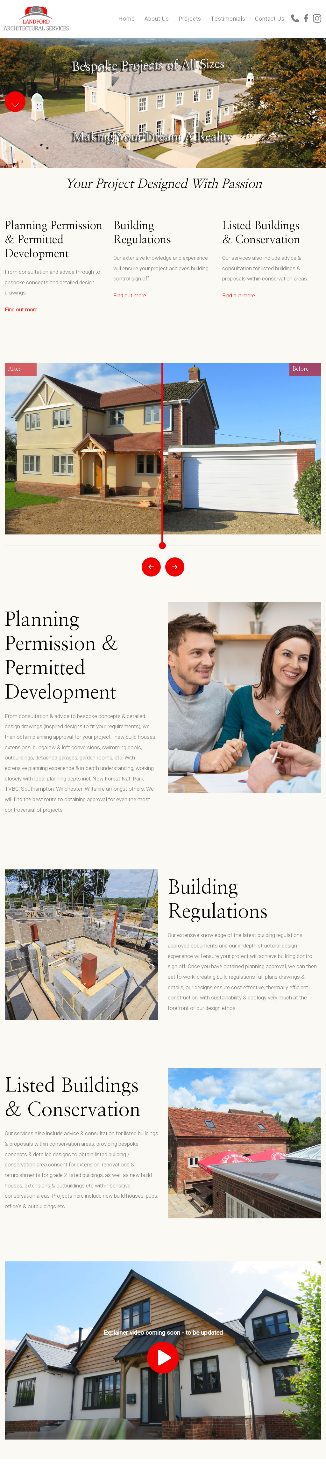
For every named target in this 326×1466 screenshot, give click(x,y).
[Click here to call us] (297, 20)
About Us (157, 19)
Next (174, 567)
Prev (151, 567)
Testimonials (228, 19)
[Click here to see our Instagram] (317, 20)
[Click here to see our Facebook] (308, 20)
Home (126, 19)
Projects (190, 19)
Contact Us (270, 19)
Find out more (21, 310)
